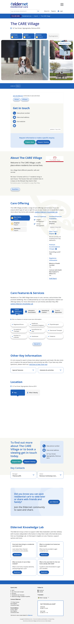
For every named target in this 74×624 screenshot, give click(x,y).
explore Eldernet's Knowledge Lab (46, 212)
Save (17, 99)
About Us (46, 11)
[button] (19, 324)
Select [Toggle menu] (18, 86)
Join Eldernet (54, 502)
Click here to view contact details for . (22, 615)
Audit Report (53, 278)
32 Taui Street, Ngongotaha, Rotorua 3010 (25, 28)
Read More (15, 189)
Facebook (41, 590)
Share (24, 99)
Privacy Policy (51, 619)
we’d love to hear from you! (38, 364)
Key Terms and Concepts (18, 592)
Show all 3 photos (64, 43)
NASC (13, 590)
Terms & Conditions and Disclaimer (40, 619)
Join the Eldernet (18, 96)
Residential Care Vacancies (18, 595)
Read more (17, 554)
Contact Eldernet (16, 599)
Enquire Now (29, 142)
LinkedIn (40, 592)
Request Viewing (43, 142)
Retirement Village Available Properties (21, 596)
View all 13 (37, 344)
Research (14, 593)
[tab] (20, 218)
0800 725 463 (44, 608)
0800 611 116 (44, 612)
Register (53, 11)
